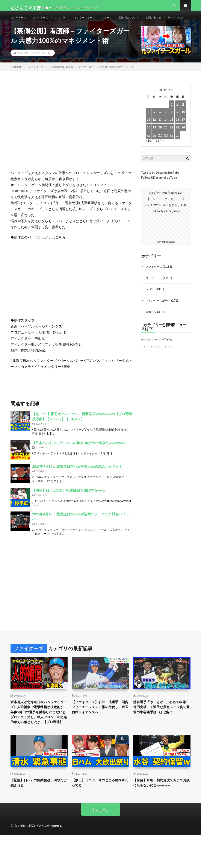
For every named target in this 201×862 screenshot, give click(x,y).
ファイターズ (44, 21)
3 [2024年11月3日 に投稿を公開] (183, 120)
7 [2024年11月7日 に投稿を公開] (166, 128)
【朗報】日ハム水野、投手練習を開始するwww (69, 506)
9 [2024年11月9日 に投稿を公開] (177, 128)
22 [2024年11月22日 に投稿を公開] (171, 144)
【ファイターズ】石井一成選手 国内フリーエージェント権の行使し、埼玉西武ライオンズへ (100, 724)
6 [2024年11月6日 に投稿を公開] (160, 128)
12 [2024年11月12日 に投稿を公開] (154, 136)
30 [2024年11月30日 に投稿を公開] (177, 151)
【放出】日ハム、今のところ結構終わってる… (99, 809)
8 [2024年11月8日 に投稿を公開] (171, 128)
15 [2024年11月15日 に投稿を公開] (171, 136)
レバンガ (66, 21)
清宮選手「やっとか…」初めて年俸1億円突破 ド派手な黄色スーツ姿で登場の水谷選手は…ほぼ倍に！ (160, 727)
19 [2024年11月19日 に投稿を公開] (154, 144)
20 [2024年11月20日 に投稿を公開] (160, 144)
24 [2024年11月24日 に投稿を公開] (183, 144)
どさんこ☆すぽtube (49, 852)
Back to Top (100, 837)
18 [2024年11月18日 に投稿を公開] (148, 144)
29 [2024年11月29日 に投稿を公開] (171, 151)
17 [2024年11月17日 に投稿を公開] (183, 136)
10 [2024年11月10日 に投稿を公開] (183, 128)
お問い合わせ (171, 21)
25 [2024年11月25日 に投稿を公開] (148, 151)
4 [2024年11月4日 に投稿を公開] (148, 128)
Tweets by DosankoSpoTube (160, 189)
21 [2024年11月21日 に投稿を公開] (166, 144)
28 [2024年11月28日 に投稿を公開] (166, 151)
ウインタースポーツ (92, 21)
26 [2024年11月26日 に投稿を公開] (154, 151)
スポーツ (118, 21)
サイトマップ (23, 29)
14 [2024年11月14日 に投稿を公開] (166, 136)
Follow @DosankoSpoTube (159, 194)
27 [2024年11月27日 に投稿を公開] (160, 151)
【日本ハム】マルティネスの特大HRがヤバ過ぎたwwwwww (78, 459)
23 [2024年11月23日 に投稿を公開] (177, 144)
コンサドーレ (20, 21)
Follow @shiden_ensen (166, 227)
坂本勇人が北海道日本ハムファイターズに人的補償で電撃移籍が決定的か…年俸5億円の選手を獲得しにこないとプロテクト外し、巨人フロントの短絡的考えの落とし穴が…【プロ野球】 (39, 732)
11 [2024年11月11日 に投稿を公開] (148, 136)
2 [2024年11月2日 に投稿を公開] (177, 120)
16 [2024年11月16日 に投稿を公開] (177, 136)
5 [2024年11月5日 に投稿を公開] (154, 128)
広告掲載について (143, 21)
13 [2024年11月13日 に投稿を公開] (160, 136)
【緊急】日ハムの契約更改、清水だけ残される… (38, 809)
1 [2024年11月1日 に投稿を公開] (171, 120)
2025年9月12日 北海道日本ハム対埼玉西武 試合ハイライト (77, 483)
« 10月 (150, 157)
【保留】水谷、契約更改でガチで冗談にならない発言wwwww (161, 809)
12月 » (160, 157)
